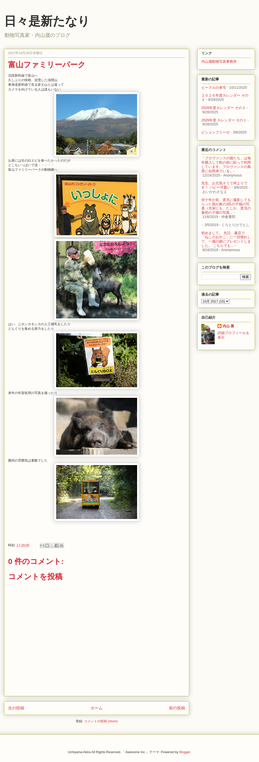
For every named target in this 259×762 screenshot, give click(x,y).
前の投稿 (177, 708)
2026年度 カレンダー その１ (224, 120)
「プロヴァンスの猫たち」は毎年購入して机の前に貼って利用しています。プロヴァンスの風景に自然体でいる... (226, 164)
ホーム (97, 708)
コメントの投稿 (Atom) (101, 721)
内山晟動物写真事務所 (219, 61)
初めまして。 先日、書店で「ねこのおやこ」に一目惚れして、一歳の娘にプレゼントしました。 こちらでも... (226, 239)
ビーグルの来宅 (213, 87)
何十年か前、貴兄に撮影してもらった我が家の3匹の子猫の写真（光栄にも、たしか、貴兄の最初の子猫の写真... (226, 206)
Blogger (184, 752)
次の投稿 (16, 708)
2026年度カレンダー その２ (223, 108)
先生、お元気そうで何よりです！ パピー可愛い (224, 185)
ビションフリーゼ (215, 132)
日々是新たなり (47, 21)
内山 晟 (228, 326)
